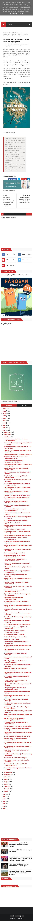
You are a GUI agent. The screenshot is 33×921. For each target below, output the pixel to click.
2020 (4, 423)
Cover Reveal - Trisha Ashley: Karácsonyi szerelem (17, 617)
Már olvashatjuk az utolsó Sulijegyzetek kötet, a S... (17, 473)
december (7, 432)
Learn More (14, 13)
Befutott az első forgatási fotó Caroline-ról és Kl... (17, 768)
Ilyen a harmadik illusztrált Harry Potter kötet (17, 692)
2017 (4, 430)
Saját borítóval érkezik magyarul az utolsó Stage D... (18, 684)
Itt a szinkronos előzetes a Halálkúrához (17, 625)
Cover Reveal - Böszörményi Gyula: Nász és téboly (17, 480)
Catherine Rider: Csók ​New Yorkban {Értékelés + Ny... (16, 440)
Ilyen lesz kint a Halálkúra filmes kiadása (17, 535)
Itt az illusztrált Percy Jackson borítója (17, 736)
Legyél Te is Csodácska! (12, 523)
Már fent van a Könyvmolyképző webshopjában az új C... (14, 719)
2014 (4, 799)
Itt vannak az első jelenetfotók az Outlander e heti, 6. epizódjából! (19, 865)
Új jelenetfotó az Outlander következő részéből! (17, 564)
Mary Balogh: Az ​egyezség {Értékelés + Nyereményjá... (16, 477)
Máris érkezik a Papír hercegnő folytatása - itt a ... (18, 715)
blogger (29, 214)
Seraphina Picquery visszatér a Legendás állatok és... (17, 673)
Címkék (24, 405)
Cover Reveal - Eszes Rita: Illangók (15, 758)
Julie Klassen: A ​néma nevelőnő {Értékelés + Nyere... (18, 733)
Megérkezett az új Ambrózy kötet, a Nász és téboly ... (17, 550)
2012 (4, 804)
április (6, 784)
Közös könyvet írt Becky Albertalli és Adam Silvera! (16, 723)
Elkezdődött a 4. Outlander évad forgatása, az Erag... (14, 631)
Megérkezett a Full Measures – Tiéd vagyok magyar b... (15, 457)
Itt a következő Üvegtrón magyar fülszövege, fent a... (15, 510)
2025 (4, 411)
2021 (4, 421)
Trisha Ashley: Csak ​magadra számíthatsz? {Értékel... (13, 461)
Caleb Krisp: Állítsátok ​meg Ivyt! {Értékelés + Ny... (18, 610)
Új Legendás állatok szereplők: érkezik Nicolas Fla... (16, 696)
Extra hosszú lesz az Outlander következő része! (18, 658)
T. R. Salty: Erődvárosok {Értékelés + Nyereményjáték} (15, 661)
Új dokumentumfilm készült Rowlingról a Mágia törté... (17, 526)
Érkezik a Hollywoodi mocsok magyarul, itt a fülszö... (18, 546)
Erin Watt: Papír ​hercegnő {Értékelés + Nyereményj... (16, 627)
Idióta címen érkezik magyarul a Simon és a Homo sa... (18, 587)
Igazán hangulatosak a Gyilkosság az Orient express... (16, 708)
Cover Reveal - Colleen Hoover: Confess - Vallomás (18, 665)
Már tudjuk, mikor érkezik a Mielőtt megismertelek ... (15, 765)
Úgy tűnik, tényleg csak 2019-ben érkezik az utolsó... (17, 704)
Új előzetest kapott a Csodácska (14, 529)
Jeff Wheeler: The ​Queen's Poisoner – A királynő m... (17, 642)
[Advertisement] (16, 343)
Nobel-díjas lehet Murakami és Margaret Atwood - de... (17, 747)
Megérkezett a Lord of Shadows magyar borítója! (17, 614)
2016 (4, 794)
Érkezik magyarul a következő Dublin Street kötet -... (16, 469)
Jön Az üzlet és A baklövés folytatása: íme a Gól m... (18, 711)
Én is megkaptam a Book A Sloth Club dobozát (16, 602)
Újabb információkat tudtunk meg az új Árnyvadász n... (17, 594)
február (7, 789)
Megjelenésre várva (15, 34)
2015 (4, 797)
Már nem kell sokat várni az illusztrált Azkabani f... (16, 761)
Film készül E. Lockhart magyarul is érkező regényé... (18, 443)
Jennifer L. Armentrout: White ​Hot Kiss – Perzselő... (17, 451)
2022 (4, 418)
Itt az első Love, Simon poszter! (14, 635)
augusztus (7, 775)
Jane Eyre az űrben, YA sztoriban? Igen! (17, 495)
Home (5, 32)
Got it (21, 13)
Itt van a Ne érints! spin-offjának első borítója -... (16, 729)
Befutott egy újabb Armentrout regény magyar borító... (17, 484)
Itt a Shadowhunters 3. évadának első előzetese (16, 677)
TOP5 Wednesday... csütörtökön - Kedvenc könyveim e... (15, 560)
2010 (4, 809)
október (7, 437)
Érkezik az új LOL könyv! (11, 639)
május (6, 782)
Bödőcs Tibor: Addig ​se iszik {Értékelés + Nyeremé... (17, 542)
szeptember (8, 772)
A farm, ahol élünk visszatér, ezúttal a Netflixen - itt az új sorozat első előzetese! (20, 873)
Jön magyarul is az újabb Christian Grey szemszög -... (17, 488)
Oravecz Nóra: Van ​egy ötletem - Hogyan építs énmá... (17, 579)
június (6, 779)
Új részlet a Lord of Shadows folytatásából (18, 726)
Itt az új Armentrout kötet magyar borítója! (15, 654)
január (6, 791)
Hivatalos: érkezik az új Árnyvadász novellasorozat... (15, 669)
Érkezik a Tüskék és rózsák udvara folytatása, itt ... (15, 538)
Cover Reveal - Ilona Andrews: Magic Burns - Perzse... (18, 517)
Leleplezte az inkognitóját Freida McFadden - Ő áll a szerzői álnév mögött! (18, 844)
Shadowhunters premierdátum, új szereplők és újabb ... (15, 681)
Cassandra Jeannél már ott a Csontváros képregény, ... (18, 465)
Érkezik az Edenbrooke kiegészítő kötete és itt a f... (17, 606)
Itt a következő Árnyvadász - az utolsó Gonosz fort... (16, 498)
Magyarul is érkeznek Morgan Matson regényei (16, 751)
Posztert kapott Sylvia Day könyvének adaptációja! (16, 583)
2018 (4, 428)
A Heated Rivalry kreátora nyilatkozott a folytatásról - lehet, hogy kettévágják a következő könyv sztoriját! (20, 858)
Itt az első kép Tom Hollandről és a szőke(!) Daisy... (18, 743)
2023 (4, 416)
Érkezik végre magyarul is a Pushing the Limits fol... (17, 506)
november (7, 435)
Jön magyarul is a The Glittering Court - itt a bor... (17, 650)
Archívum (9, 405)
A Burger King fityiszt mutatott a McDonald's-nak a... (15, 688)
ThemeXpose (19, 919)
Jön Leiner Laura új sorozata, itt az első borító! (17, 513)
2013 (4, 801)
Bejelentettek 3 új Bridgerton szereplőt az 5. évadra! (20, 851)
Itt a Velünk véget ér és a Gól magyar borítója (16, 700)
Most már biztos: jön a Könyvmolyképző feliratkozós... (17, 571)
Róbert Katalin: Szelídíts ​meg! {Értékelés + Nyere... (18, 567)
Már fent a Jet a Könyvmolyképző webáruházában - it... (15, 591)
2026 (4, 409)
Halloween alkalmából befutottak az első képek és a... (17, 447)
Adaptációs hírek (11, 32)
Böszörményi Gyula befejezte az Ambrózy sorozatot (18, 754)
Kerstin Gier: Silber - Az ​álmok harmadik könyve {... (17, 532)
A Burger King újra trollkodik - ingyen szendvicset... (16, 492)
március (7, 787)
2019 (4, 425)
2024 (4, 414)
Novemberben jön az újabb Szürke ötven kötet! (17, 646)
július (6, 777)
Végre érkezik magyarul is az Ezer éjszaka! (18, 454)
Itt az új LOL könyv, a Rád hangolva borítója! (15, 575)
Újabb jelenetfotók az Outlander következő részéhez (15, 556)
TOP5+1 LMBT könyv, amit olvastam (15, 637)
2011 (4, 806)
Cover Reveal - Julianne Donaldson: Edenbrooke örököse (16, 502)
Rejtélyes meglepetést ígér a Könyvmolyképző (13, 598)
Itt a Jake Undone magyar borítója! (16, 521)
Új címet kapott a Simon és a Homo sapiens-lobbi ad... (15, 739)
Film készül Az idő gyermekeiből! (14, 553)
